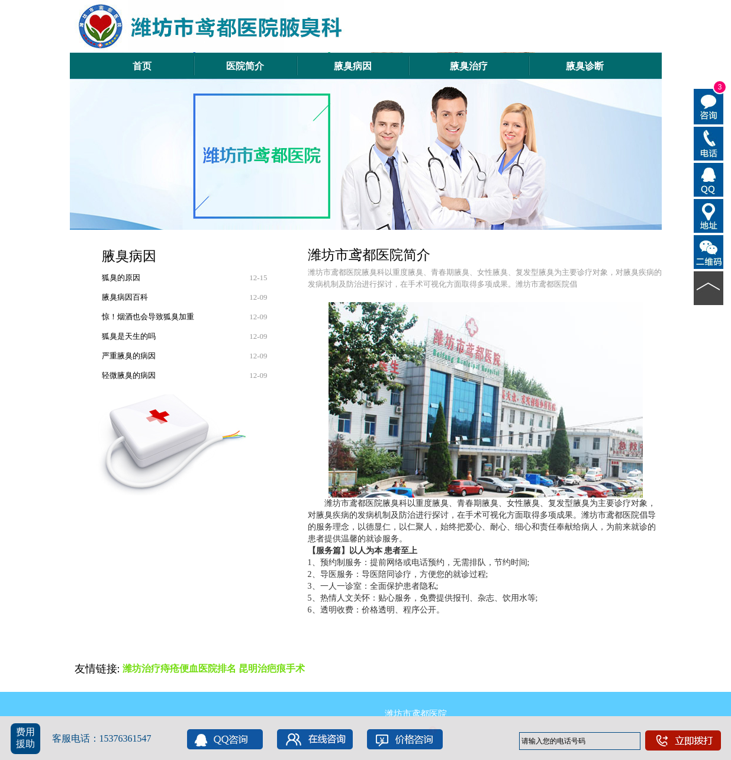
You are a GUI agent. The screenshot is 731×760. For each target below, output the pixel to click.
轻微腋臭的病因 (129, 375)
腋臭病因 (129, 256)
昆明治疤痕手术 (272, 668)
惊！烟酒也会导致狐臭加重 (148, 316)
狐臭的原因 (121, 277)
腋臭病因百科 (125, 297)
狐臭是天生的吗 (129, 336)
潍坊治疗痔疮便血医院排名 (179, 668)
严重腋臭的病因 (129, 355)
